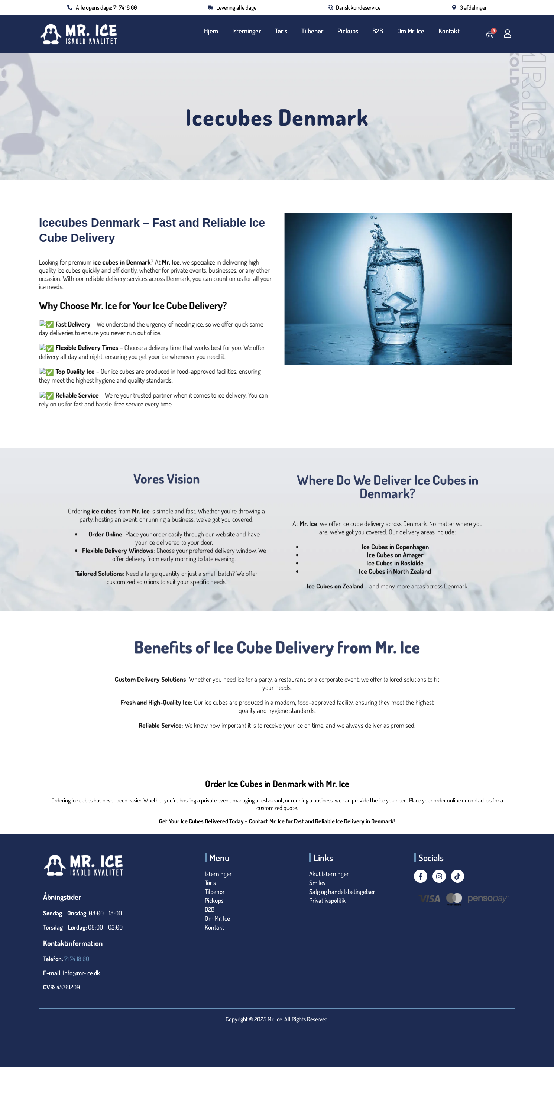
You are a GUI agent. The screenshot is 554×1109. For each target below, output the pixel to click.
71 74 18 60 (76, 959)
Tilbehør (314, 31)
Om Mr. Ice (411, 31)
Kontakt (449, 31)
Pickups (348, 31)
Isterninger (248, 31)
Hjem (214, 31)
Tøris (283, 31)
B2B (378, 31)
